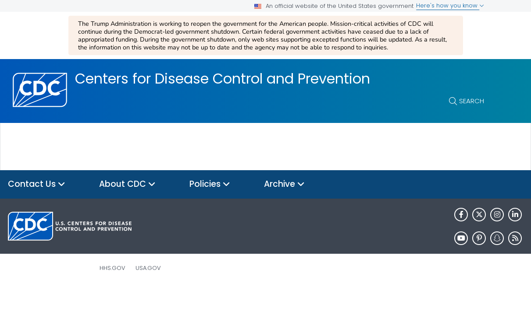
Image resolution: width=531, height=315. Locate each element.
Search (471, 100)
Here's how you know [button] (450, 5)
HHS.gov (112, 268)
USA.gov (148, 268)
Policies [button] (209, 184)
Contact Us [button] (36, 184)
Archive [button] (284, 184)
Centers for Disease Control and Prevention (222, 78)
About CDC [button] (127, 184)
